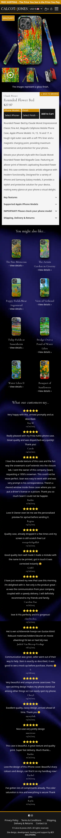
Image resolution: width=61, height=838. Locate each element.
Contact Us (41, 823)
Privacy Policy (11, 820)
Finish (25, 110)
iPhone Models (11, 110)
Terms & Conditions (31, 820)
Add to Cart (47, 113)
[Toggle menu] (56, 8)
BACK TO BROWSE (49, 94)
